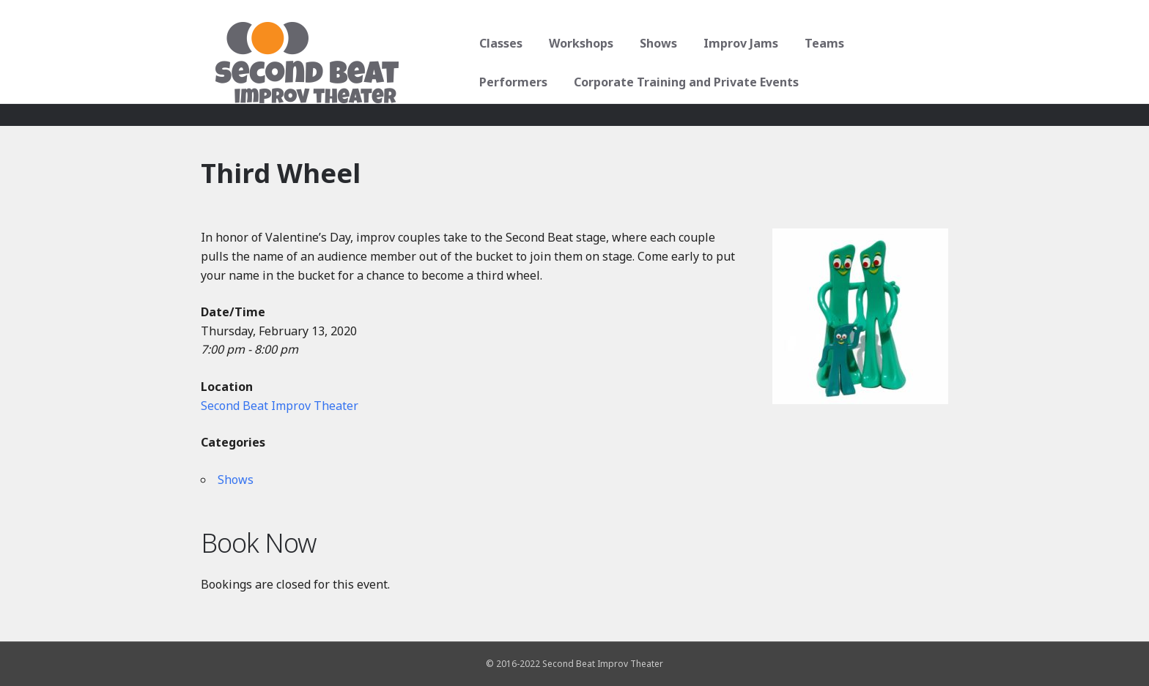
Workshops (576, 43)
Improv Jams (735, 43)
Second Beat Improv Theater (279, 406)
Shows (653, 43)
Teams (819, 43)
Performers (899, 43)
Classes (495, 43)
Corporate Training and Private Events (586, 82)
